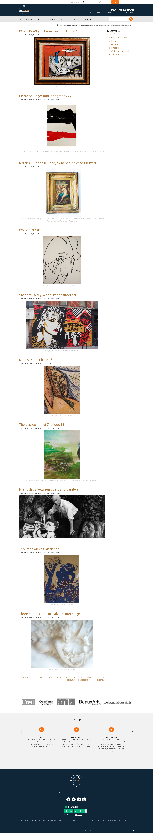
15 (42, 677)
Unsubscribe (83, 792)
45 (98, 677)
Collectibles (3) (81, 820)
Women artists (30, 230)
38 (85, 677)
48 (104, 677)
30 (70, 677)
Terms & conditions (99, 792)
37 (83, 677)
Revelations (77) (72, 822)
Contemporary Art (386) (100, 820)
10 (32, 677)
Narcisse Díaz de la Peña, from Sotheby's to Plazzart (57, 163)
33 (75, 677)
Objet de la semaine (53, 34)
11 (34, 677)
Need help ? (57, 792)
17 (45, 677)
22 (55, 677)
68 (103, 680)
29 (68, 677)
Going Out (115, 44)
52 (73, 680)
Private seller (66, 792)
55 (78, 680)
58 (84, 680)
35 (79, 677)
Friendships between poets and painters (48, 489)
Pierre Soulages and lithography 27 (45, 96)
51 (71, 680)
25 (60, 677)
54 (76, 680)
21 (53, 677)
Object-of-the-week (119, 51)
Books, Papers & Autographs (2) (58, 820)
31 (72, 677)
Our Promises (75, 792)
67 (101, 680)
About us (50, 792)
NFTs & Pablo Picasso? (35, 359)
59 (86, 680)
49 (67, 680)
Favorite (114, 40)
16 (43, 677)
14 (40, 677)
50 (69, 680)
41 (91, 677)
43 (94, 677)
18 (47, 677)
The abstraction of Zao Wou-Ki (41, 424)
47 (102, 677)
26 (62, 677)
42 (92, 677)
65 (97, 680)
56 (80, 680)
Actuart (49, 363)
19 (49, 677)
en (124, 2)
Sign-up (107, 2)
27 (64, 677)
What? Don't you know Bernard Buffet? (48, 31)
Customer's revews (119, 37)
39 (87, 677)
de (127, 2)
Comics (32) (89, 820)
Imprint (90, 792)
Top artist (115, 54)
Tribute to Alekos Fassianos (39, 549)
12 (36, 677)
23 (57, 677)
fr (121, 2)
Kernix (132, 830)
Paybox (122, 830)
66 (99, 680)
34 (77, 677)
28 (66, 677)
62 (91, 680)
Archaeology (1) (44, 820)
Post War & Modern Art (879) (126, 820)
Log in (115, 2)
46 (100, 677)
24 (59, 677)
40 (89, 677)
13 (38, 677)
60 (88, 680)
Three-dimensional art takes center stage (49, 613)
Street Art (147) (81, 822)
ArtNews (114, 34)
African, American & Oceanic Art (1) (29, 820)
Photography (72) (112, 820)
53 (74, 680)
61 (89, 680)
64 (95, 680)
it (129, 2)
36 (81, 677)
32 (74, 677)
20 (51, 677)
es (131, 2)
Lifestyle (114, 47)
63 (93, 680)
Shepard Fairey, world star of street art (47, 294)
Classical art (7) (72, 820)
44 (96, 677)
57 (82, 680)
